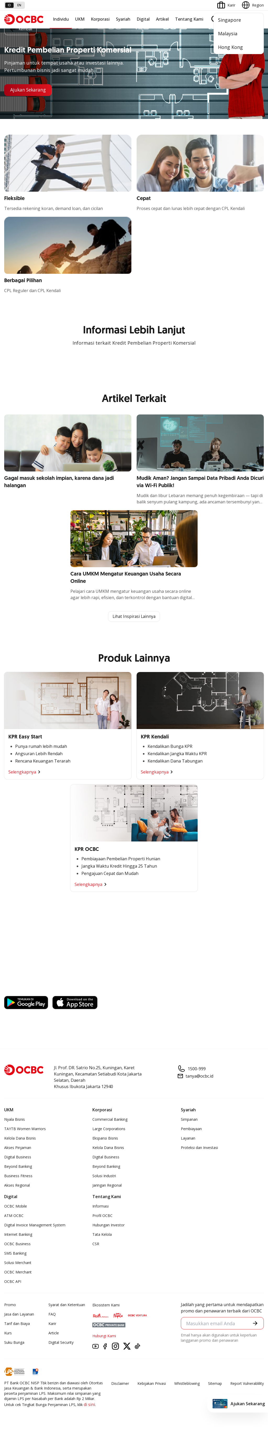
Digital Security (61, 1342)
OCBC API (12, 1281)
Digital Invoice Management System (34, 1225)
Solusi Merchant (17, 1262)
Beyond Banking (18, 1166)
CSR (95, 1244)
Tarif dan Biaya (17, 1323)
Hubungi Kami (104, 1336)
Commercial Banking (109, 1119)
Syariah (123, 19)
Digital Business (17, 1157)
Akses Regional (17, 1185)
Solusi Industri (104, 1176)
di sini (89, 1405)
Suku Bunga (14, 1342)
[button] (255, 1323)
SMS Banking (15, 1253)
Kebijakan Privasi (151, 1383)
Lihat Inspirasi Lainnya (134, 616)
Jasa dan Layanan (19, 1314)
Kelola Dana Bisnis (20, 1138)
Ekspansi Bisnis (105, 1138)
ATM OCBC (14, 1215)
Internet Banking (18, 1234)
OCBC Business (17, 1244)
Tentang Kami (189, 19)
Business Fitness (18, 1176)
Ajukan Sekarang (29, 90)
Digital (143, 19)
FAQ (52, 1314)
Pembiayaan (191, 1128)
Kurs (8, 1333)
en (19, 5)
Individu (61, 19)
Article (53, 1333)
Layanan (188, 1138)
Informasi (100, 1206)
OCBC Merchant (18, 1272)
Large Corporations (108, 1128)
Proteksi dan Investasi (199, 1147)
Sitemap (215, 1383)
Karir (52, 1323)
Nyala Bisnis (14, 1119)
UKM (80, 19)
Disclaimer (120, 1383)
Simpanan (189, 1119)
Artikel (162, 19)
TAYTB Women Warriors (25, 1128)
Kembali (20, 29)
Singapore (229, 20)
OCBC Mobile (15, 1206)
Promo (10, 1304)
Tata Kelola (102, 1234)
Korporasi (100, 19)
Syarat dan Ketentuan (66, 1304)
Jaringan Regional (107, 1185)
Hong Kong (230, 47)
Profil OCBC (102, 1215)
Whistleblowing (187, 1383)
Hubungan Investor (108, 1225)
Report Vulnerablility (247, 1383)
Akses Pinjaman (17, 1147)
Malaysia (227, 33)
